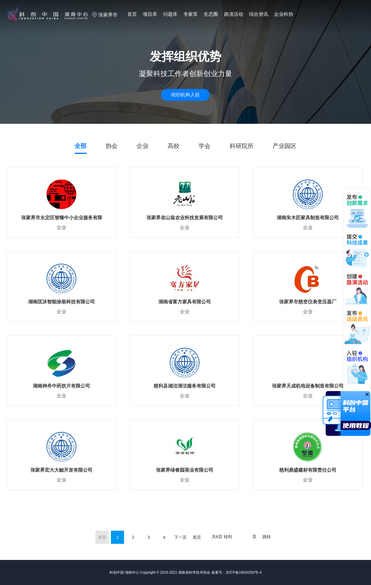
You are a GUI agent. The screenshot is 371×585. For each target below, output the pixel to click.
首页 (132, 14)
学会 (205, 146)
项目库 (150, 14)
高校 (174, 146)
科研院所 (241, 146)
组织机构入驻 (185, 94)
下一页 (180, 537)
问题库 (170, 14)
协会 (112, 146)
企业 (143, 146)
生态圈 (211, 14)
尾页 (197, 537)
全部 (80, 146)
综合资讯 (258, 14)
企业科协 (283, 14)
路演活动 (233, 14)
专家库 (190, 14)
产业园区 (284, 146)
